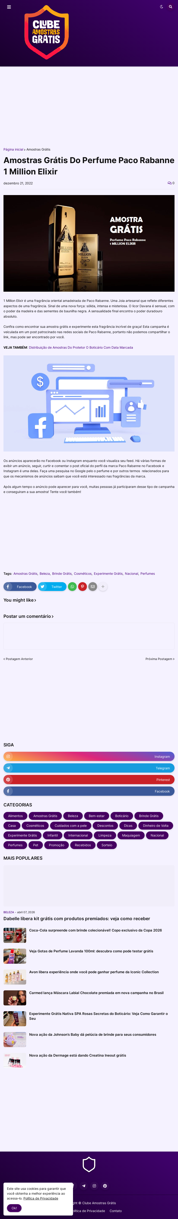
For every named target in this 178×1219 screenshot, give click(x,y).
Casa (12, 825)
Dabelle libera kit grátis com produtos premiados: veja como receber (76, 918)
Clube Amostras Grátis (99, 1203)
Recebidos (83, 845)
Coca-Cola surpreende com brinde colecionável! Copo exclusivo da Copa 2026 (95, 930)
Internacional (78, 835)
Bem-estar (97, 816)
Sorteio (107, 845)
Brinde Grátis (62, 573)
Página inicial (13, 149)
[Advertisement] (89, 106)
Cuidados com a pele (71, 825)
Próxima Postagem (159, 659)
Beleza (45, 573)
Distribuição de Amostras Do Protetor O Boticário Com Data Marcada (81, 347)
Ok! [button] (14, 1208)
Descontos (105, 825)
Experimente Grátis (108, 573)
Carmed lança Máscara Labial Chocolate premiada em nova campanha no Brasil (96, 993)
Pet (35, 845)
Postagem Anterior (19, 659)
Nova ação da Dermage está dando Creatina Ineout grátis (77, 1055)
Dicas (128, 825)
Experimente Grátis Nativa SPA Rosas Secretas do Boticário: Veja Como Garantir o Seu (98, 1016)
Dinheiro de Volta (155, 825)
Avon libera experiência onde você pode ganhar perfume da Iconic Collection (94, 972)
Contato (116, 1211)
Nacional (131, 573)
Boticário (121, 816)
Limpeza (105, 835)
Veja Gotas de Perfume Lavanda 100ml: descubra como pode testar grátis (91, 951)
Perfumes (147, 573)
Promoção (56, 845)
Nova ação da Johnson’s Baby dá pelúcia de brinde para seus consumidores (92, 1034)
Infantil (53, 835)
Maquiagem (131, 835)
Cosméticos (83, 573)
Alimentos (15, 816)
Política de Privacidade (87, 1211)
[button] (9, 7)
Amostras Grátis (38, 149)
